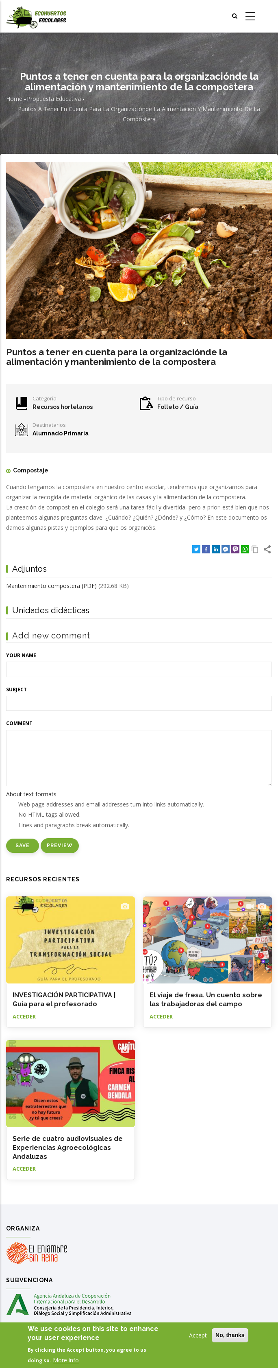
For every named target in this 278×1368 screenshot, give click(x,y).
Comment (19, 723)
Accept (198, 1335)
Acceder (24, 1016)
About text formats (31, 794)
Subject (16, 689)
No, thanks (230, 1335)
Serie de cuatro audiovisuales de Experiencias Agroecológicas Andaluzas (68, 1147)
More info (66, 1360)
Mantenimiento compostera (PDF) (51, 586)
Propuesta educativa (54, 99)
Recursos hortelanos (63, 407)
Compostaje (30, 470)
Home (14, 99)
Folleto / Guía (177, 407)
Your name (21, 655)
